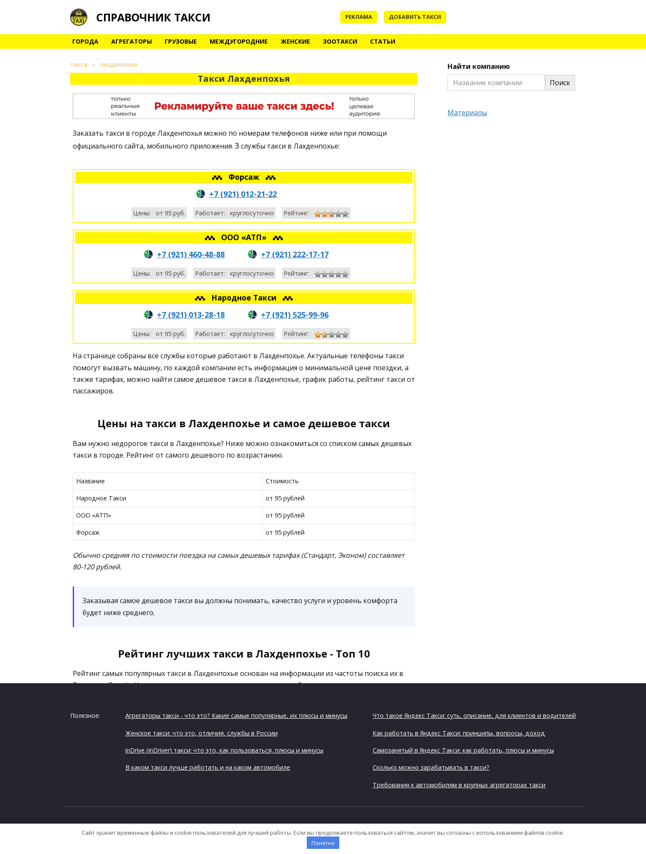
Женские (295, 41)
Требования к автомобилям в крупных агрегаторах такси (459, 785)
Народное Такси (245, 297)
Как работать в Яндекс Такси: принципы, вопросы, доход (459, 733)
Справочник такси (153, 17)
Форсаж (244, 177)
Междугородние (239, 41)
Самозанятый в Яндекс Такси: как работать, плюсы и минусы (463, 750)
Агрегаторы (131, 41)
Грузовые (181, 41)
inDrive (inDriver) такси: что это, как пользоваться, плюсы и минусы (224, 750)
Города (85, 41)
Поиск (560, 82)
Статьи (382, 41)
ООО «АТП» (245, 237)
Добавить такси (415, 17)
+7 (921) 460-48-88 (191, 254)
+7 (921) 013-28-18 (191, 314)
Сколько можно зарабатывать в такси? (431, 767)
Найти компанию (478, 66)
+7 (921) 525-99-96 (295, 314)
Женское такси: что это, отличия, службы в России (201, 733)
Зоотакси (340, 41)
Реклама (358, 17)
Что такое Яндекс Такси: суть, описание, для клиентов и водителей (474, 715)
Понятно (323, 843)
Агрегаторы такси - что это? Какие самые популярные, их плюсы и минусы (236, 715)
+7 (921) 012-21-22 (243, 194)
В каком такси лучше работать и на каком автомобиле (207, 767)
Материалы (467, 112)
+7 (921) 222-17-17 (295, 254)
